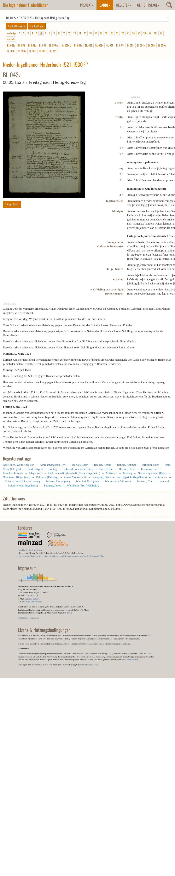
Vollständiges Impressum (28, 618)
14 (80, 33)
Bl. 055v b (66, 45)
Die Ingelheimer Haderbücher (25, 5)
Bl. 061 (32, 51)
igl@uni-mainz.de (32, 599)
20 (112, 33)
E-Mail (68, 613)
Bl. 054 (21, 45)
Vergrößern (11, 204)
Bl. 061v (42, 51)
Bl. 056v (99, 45)
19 (106, 33)
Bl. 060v (22, 51)
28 (155, 33)
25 (139, 33)
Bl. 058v (141, 45)
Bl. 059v (162, 45)
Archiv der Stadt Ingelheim (30, 550)
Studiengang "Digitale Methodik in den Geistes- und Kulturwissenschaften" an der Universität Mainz (62, 556)
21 (117, 33)
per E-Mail (93, 664)
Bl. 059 (151, 45)
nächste (11, 39)
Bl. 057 (109, 45)
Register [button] (123, 5)
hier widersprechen (130, 659)
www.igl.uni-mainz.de (32, 601)
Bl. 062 (53, 51)
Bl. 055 (42, 45)
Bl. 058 (130, 45)
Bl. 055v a (53, 45)
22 (122, 33)
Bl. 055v (78, 45)
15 (85, 33)
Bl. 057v (120, 45)
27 (150, 33)
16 (90, 33)
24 (133, 33)
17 (96, 33)
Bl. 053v (11, 45)
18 (101, 33)
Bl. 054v (32, 45)
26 (144, 33)
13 (74, 33)
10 (59, 33)
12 (69, 33)
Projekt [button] (87, 5)
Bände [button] (104, 5)
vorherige (11, 33)
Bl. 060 (11, 51)
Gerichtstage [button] (148, 5)
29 (161, 33)
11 (64, 33)
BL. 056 (88, 45)
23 (128, 33)
